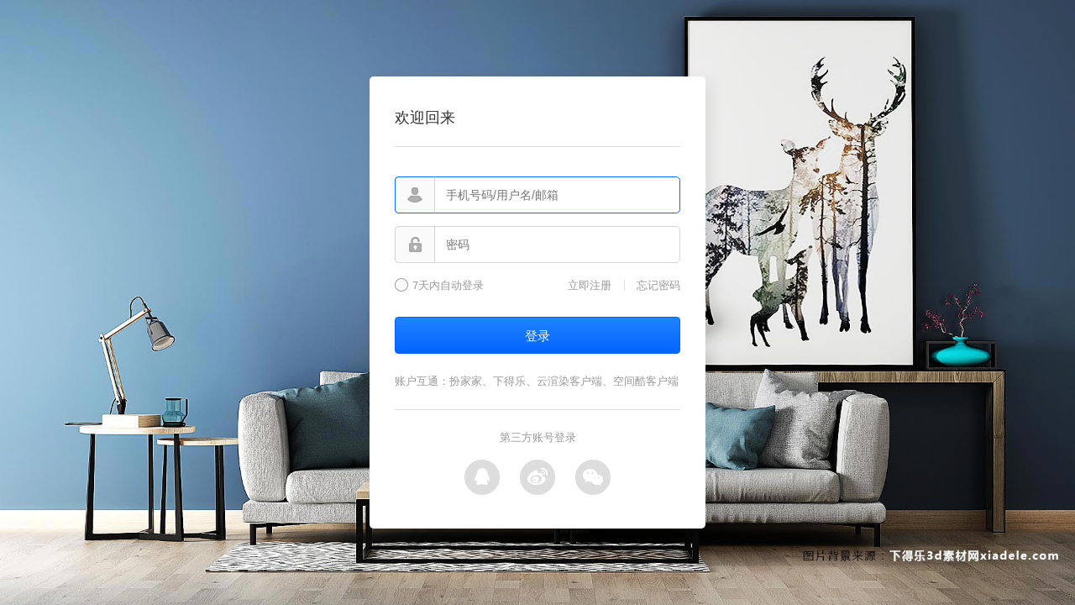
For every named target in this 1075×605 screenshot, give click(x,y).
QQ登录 (482, 477)
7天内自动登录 (448, 286)
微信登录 (593, 477)
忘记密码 (658, 285)
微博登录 (537, 477)
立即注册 (589, 285)
